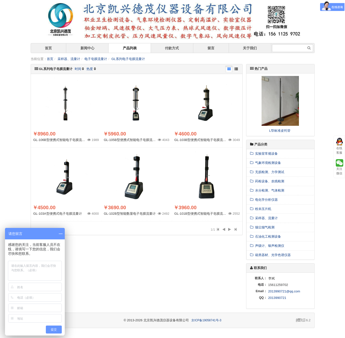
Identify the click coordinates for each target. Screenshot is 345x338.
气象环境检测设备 (265, 163)
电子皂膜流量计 (95, 59)
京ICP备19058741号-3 (206, 320)
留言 (210, 48)
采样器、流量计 (69, 59)
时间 (78, 69)
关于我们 (250, 48)
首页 (48, 48)
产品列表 (130, 48)
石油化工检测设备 (265, 236)
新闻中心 (87, 48)
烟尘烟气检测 (262, 227)
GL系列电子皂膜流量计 (128, 59)
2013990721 (277, 298)
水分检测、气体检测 (267, 190)
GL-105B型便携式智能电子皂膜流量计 (131, 140)
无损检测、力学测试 (267, 172)
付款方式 (172, 48)
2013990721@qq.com (284, 291)
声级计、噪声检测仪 (267, 246)
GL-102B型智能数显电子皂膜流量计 (130, 213)
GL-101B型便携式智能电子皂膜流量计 (201, 213)
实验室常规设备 (264, 153)
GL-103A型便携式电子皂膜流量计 (57, 213)
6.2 (303, 320)
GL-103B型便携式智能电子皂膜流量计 (201, 140)
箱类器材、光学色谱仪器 (270, 255)
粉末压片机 (260, 209)
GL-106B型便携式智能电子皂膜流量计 (60, 140)
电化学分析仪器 (264, 200)
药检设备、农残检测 (267, 181)
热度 (89, 69)
